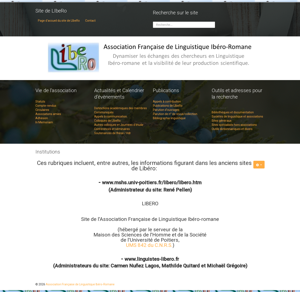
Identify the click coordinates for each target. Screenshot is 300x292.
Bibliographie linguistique (169, 118)
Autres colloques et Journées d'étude (118, 124)
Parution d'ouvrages (166, 109)
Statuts (40, 101)
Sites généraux (221, 120)
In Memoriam (44, 122)
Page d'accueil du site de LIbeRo (59, 20)
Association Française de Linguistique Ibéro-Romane (80, 284)
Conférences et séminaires (112, 129)
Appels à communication (110, 116)
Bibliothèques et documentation (233, 112)
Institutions (219, 108)
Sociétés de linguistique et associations (237, 116)
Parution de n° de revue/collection (175, 114)
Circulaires (42, 109)
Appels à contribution (167, 101)
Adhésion (41, 118)
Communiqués (104, 112)
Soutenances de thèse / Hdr (112, 133)
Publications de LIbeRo (167, 105)
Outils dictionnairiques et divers (232, 129)
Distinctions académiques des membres (120, 108)
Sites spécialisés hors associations (234, 124)
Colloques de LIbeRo (107, 120)
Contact (90, 20)
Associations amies (48, 114)
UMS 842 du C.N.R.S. (149, 245)
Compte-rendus (45, 105)
